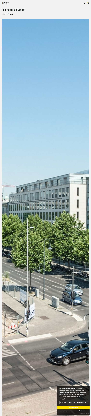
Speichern (65, 411)
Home (3, 14)
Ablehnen (81, 411)
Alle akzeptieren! (73, 407)
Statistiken (72, 402)
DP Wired (87, 413)
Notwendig (64, 402)
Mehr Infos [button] (63, 399)
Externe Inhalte (82, 402)
